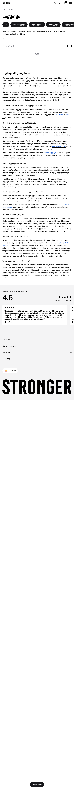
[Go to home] (7, 3)
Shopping (37, 358)
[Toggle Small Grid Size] (67, 46)
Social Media (37, 352)
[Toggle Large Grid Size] (71, 46)
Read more (6, 39)
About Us (37, 340)
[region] (38, 316)
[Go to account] (60, 2)
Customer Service (37, 346)
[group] (34, 316)
